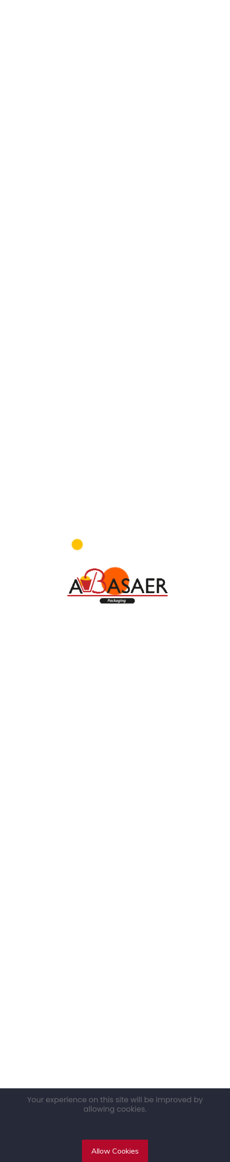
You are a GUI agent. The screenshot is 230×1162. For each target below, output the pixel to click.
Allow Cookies (115, 1150)
